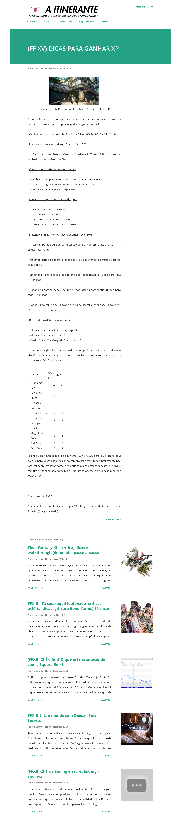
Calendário (32, 21)
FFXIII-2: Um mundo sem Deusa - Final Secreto (63, 718)
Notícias (47, 21)
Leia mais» (106, 588)
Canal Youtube (65, 21)
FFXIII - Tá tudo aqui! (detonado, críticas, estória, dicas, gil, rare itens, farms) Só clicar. (69, 606)
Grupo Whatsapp (86, 21)
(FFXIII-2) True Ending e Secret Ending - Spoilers (63, 774)
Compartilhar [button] (113, 519)
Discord (105, 21)
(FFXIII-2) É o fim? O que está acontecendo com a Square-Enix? (66, 662)
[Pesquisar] (140, 7)
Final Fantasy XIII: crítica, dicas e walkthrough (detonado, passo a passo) (64, 550)
